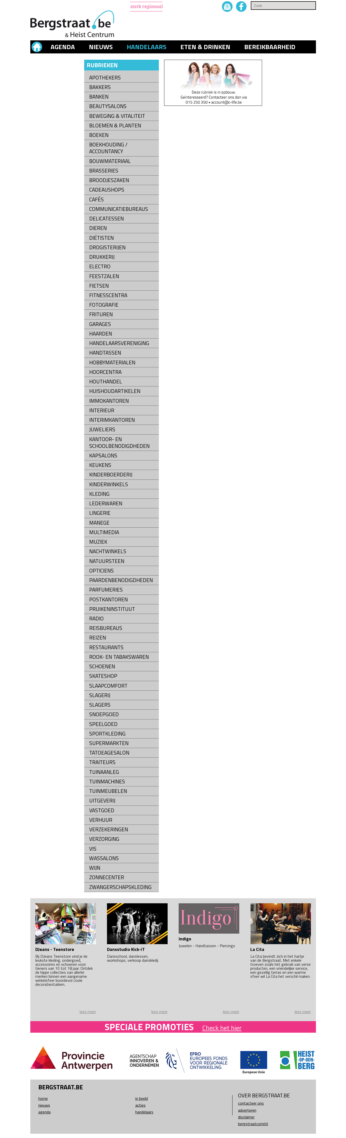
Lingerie (99, 513)
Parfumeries (106, 589)
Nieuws (101, 46)
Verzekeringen (108, 829)
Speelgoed (103, 724)
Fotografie (104, 304)
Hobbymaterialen (112, 362)
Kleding (99, 494)
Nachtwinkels (107, 551)
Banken (98, 96)
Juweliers (102, 429)
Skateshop (103, 676)
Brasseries (103, 170)
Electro (99, 266)
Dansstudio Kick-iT (126, 949)
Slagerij (99, 695)
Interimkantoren (112, 420)
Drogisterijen (107, 247)
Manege (99, 522)
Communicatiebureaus (118, 209)
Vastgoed (101, 810)
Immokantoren (109, 400)
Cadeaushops (106, 189)
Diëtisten (101, 237)
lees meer (88, 1012)
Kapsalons (103, 455)
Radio (96, 618)
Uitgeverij (102, 800)
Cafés (96, 199)
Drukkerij (101, 257)
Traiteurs (102, 762)
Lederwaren (105, 503)
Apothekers (105, 77)
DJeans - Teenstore (54, 949)
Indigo (185, 938)
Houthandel (105, 381)
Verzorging (104, 839)
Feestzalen (104, 276)
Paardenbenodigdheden (121, 580)
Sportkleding (107, 733)
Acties (140, 1105)
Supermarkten (109, 743)
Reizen (97, 637)
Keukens (100, 465)
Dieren (98, 228)
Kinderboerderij (110, 474)
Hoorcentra (105, 372)
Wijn (94, 867)
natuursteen (106, 561)
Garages (100, 324)
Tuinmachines (107, 781)
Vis (92, 848)
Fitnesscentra (108, 295)
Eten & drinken (205, 46)
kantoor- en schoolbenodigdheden (119, 442)
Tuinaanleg (104, 772)
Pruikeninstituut (112, 609)
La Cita (257, 949)
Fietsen (99, 285)
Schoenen (102, 666)
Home (43, 1098)
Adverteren (247, 1110)
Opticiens (101, 570)
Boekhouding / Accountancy (108, 148)
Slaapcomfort (108, 685)
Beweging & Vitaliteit (117, 116)
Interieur (101, 410)
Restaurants (106, 647)
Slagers (99, 704)
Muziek (98, 541)
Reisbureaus (105, 628)
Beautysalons (108, 106)
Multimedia (104, 532)
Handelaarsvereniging (119, 343)
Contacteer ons (251, 1103)
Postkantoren (108, 599)
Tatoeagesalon (109, 752)
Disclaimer (246, 1117)
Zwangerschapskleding (120, 887)
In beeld (141, 1098)
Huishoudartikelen (114, 391)
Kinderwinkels (108, 484)
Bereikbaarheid (269, 46)
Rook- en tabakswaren (119, 657)
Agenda (63, 46)
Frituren (101, 314)
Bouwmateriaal (110, 161)
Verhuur (100, 820)
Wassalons (104, 858)
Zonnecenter (106, 877)
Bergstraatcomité (253, 1124)
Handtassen (105, 352)
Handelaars (146, 46)
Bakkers (100, 87)
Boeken (98, 135)
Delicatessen (106, 218)
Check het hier (222, 1028)
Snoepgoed (104, 714)
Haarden (100, 333)
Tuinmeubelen (108, 791)
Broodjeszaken (109, 180)
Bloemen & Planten (115, 125)
